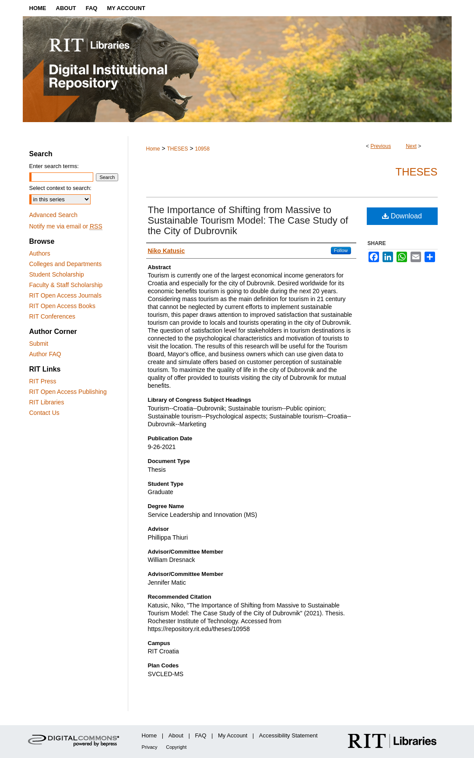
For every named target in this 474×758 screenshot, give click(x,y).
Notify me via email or (65, 226)
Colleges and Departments (65, 263)
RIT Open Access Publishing (68, 391)
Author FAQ (45, 354)
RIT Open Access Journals (65, 295)
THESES (177, 149)
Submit (39, 343)
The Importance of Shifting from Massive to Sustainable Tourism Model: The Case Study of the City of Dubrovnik (248, 220)
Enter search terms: (54, 166)
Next (411, 146)
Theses (416, 172)
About (176, 735)
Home (153, 149)
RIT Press (42, 381)
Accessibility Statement (288, 735)
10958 (202, 149)
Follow (341, 250)
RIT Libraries (46, 402)
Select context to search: (60, 188)
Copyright (176, 747)
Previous (380, 146)
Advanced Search (53, 214)
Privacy (150, 747)
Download (402, 216)
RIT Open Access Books (62, 305)
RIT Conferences (52, 316)
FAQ (200, 735)
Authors (39, 253)
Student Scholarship (56, 274)
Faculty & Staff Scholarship (66, 284)
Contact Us (44, 412)
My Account (232, 735)
